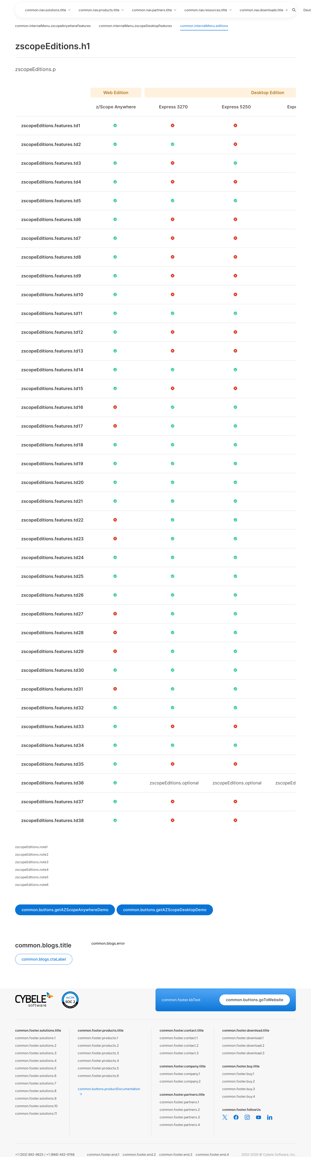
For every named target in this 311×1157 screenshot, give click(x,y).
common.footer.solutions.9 (35, 1098)
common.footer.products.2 (98, 1045)
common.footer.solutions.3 (35, 1053)
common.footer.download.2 (243, 1045)
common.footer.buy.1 (238, 1074)
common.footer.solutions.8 (35, 1091)
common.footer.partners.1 (179, 1102)
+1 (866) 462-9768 (60, 1154)
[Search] (294, 10)
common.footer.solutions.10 (36, 1106)
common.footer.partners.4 (180, 1125)
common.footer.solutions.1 (35, 1038)
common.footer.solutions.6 (35, 1076)
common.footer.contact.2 (179, 1045)
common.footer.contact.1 (179, 1038)
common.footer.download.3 (243, 1053)
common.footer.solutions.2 (35, 1045)
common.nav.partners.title (154, 10)
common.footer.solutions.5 (35, 1068)
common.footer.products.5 (98, 1068)
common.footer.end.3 (175, 1154)
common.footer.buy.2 (238, 1081)
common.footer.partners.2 (180, 1110)
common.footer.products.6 (98, 1076)
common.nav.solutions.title (48, 10)
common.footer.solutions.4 (36, 1061)
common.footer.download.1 (242, 1038)
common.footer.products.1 (98, 1038)
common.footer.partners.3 (180, 1117)
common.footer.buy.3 (238, 1089)
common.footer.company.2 (180, 1081)
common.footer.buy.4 (238, 1096)
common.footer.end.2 (139, 1154)
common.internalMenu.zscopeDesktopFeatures (135, 26)
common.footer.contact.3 (179, 1053)
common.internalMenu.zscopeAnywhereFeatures (53, 26)
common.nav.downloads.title (264, 10)
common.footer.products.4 (98, 1061)
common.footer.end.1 (103, 1154)
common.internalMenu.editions (204, 26)
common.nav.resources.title (208, 10)
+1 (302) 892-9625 (29, 1154)
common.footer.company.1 (180, 1074)
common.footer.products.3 (98, 1053)
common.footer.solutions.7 (35, 1083)
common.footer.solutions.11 (36, 1113)
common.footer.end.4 (212, 1154)
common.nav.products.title (101, 10)
